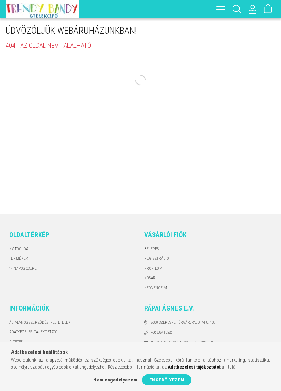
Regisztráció (156, 258)
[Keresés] (237, 9)
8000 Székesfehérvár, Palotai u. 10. (183, 322)
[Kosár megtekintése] (268, 9)
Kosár (150, 278)
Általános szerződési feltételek (39, 322)
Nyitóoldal (19, 249)
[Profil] (252, 9)
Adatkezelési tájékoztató (33, 332)
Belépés (151, 249)
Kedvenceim (155, 288)
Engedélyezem (167, 380)
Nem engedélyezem (115, 380)
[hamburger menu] (221, 9)
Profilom (153, 268)
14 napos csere (23, 268)
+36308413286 (162, 332)
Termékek (18, 258)
